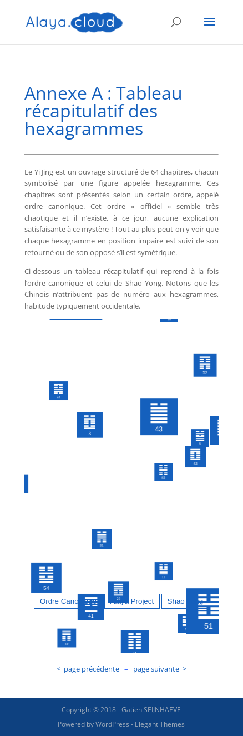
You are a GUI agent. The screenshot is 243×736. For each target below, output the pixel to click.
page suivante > (159, 669)
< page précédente (88, 669)
